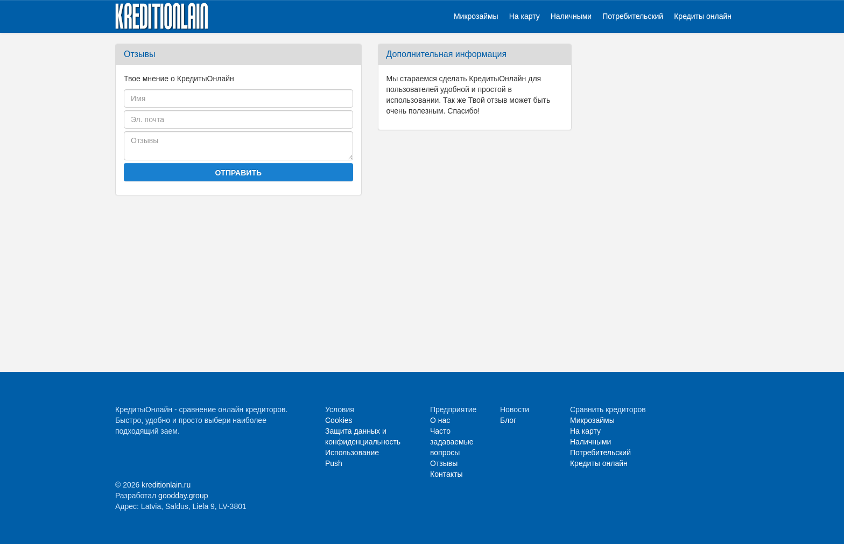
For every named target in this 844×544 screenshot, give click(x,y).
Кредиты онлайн (703, 16)
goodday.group (183, 495)
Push (333, 463)
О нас (440, 420)
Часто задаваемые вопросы (452, 442)
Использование (352, 452)
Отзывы (444, 463)
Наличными (571, 16)
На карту (524, 16)
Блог (508, 420)
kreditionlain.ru (166, 485)
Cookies (339, 420)
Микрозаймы (476, 16)
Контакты (446, 474)
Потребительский (632, 16)
